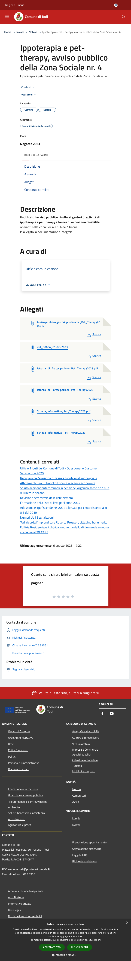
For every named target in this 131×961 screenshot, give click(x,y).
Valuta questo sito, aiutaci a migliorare (65, 693)
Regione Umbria (14, 5)
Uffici (11, 744)
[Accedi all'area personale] (116, 5)
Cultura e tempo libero (85, 737)
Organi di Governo (19, 731)
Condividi (28, 87)
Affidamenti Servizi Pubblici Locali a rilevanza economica (57, 483)
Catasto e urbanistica (85, 760)
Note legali (14, 910)
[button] (65, 955)
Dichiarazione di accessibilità (25, 916)
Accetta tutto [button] (52, 947)
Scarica (93, 334)
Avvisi (76, 802)
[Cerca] (123, 17)
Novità (20, 32)
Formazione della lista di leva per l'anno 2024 (50, 502)
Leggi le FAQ (79, 855)
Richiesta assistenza (84, 861)
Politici (12, 756)
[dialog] (65, 940)
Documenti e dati (18, 769)
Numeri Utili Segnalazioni (37, 517)
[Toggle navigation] (7, 16)
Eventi (76, 825)
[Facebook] (102, 714)
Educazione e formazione (23, 789)
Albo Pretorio (16, 897)
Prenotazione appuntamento (89, 842)
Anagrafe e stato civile (85, 731)
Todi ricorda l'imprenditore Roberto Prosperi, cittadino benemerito (64, 522)
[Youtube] (111, 714)
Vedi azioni (29, 95)
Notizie (33, 32)
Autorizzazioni (16, 819)
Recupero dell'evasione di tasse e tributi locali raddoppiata (58, 478)
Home (7, 32)
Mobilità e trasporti (83, 771)
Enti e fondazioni (18, 750)
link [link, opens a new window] (99, 939)
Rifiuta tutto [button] (79, 947)
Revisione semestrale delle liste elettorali (47, 497)
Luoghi (76, 818)
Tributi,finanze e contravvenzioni (27, 802)
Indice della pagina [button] (36, 155)
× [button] (127, 923)
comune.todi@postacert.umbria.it (29, 869)
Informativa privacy (19, 904)
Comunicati (79, 795)
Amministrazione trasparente (25, 891)
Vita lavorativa (81, 744)
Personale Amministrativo (23, 763)
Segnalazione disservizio (86, 849)
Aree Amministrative (20, 737)
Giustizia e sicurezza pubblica (25, 795)
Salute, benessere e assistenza (26, 813)
